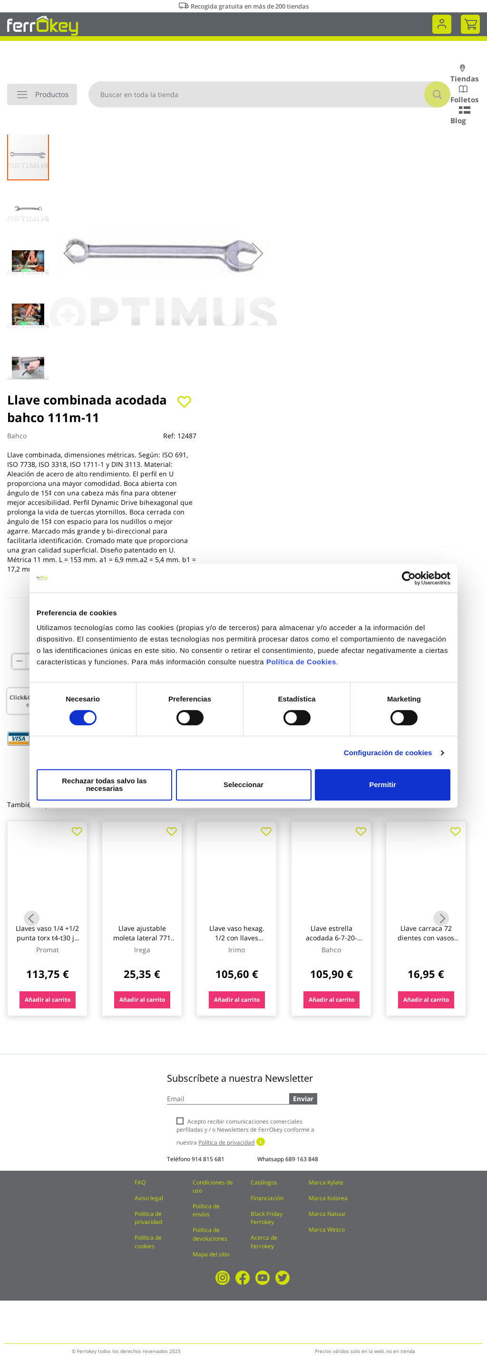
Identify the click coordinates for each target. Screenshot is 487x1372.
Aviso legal (149, 1198)
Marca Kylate (326, 1182)
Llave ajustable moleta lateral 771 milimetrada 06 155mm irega (142, 942)
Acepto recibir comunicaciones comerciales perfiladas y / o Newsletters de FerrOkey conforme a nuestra (245, 1131)
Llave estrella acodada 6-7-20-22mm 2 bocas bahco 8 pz (331, 942)
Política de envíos (206, 1210)
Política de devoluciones (210, 1234)
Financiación (267, 1198)
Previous (31, 918)
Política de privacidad (148, 1218)
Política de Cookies (301, 665)
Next (441, 918)
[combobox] (269, 94)
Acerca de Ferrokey (264, 1242)
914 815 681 (208, 1159)
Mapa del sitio (211, 1254)
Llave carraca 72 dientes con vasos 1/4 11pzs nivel (426, 938)
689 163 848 (301, 1159)
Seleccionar (242, 784)
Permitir (382, 784)
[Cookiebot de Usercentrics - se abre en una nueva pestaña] (408, 582)
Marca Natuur (327, 1214)
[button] (69, 253)
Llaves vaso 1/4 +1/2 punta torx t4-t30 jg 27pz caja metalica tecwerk (47, 942)
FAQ (140, 1182)
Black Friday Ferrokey (266, 1218)
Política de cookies (148, 1242)
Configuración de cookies (388, 756)
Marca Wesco (327, 1229)
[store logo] (42, 25)
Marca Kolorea (328, 1198)
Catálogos (264, 1182)
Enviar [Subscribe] (303, 1098)
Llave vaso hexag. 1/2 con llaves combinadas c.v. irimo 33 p (236, 942)
